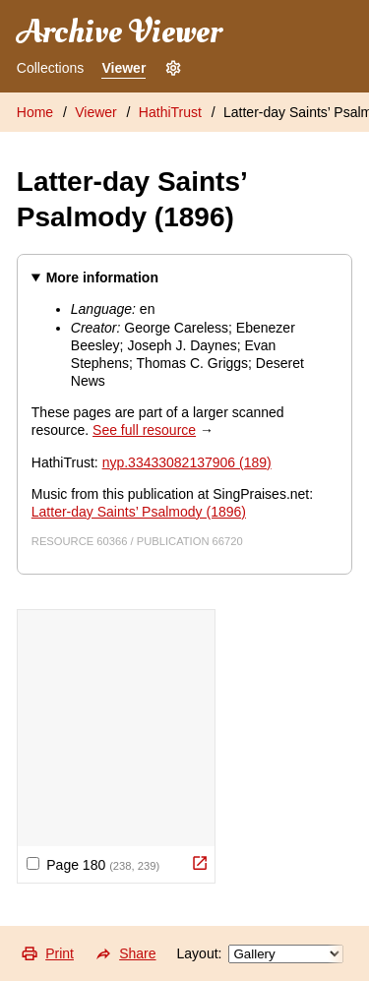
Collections (50, 68)
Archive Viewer (119, 32)
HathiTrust (170, 112)
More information (102, 277)
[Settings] (173, 68)
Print (47, 953)
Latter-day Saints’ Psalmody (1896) (138, 512)
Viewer (123, 68)
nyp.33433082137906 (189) (187, 462)
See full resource (144, 430)
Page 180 (93, 865)
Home (35, 112)
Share (125, 953)
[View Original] (200, 863)
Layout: (260, 954)
